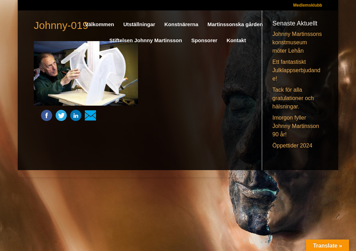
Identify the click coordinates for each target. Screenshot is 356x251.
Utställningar (139, 24)
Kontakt (236, 40)
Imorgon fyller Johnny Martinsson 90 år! (296, 126)
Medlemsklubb (307, 5)
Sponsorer (204, 40)
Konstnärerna (181, 24)
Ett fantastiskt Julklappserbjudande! (297, 70)
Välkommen (99, 24)
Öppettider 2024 (293, 146)
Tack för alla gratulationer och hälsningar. (293, 98)
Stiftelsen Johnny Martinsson (146, 40)
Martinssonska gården (235, 24)
